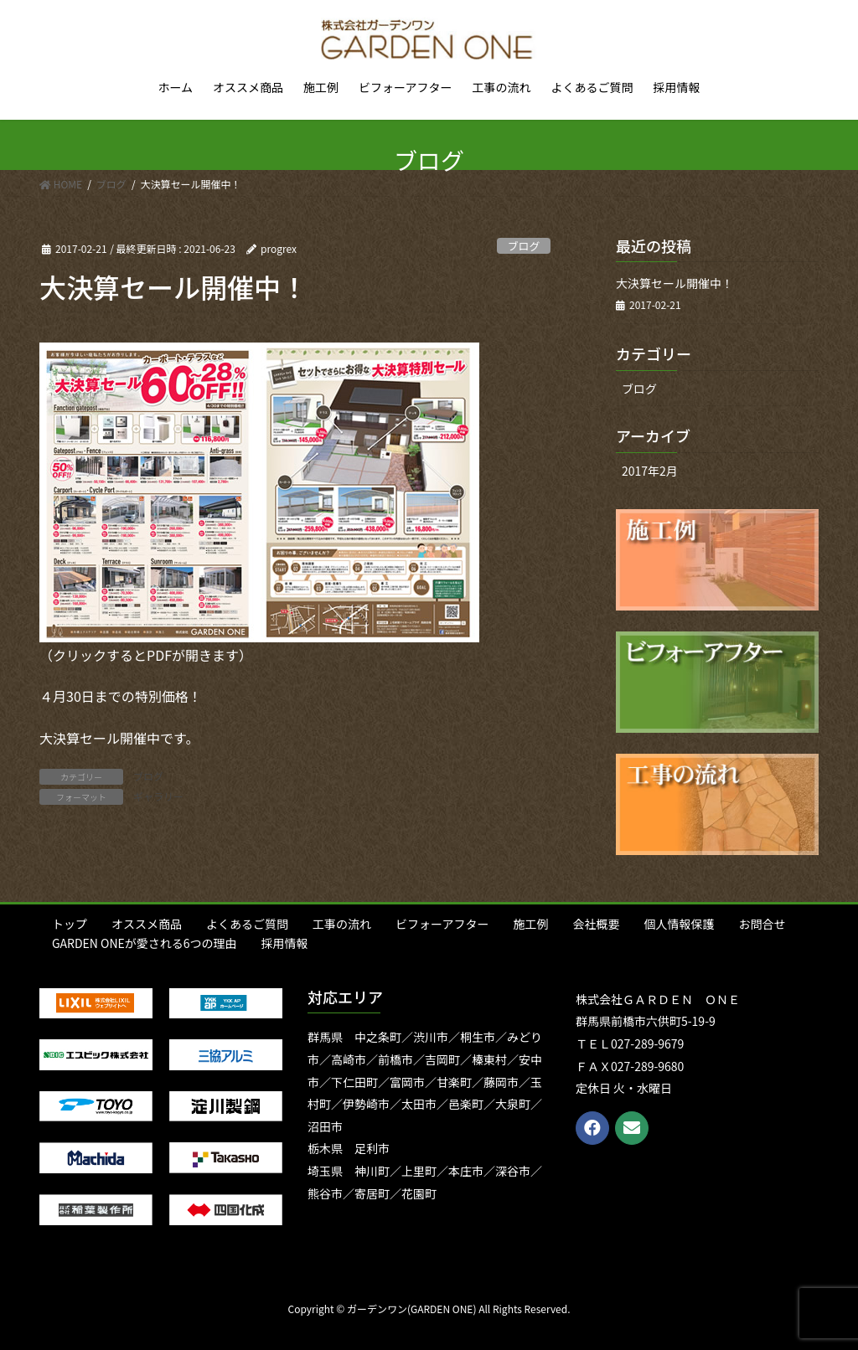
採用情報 (284, 943)
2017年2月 (650, 470)
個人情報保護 (679, 923)
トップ (69, 923)
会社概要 (595, 923)
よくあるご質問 (247, 923)
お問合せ (761, 923)
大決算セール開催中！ (674, 283)
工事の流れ (342, 923)
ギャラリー (158, 796)
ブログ (524, 246)
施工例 (530, 923)
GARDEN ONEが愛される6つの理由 (144, 943)
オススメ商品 (146, 923)
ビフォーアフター (441, 923)
